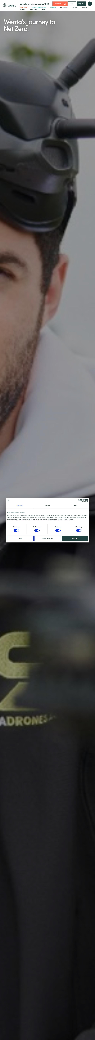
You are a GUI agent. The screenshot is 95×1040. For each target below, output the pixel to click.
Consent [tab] (20, 505)
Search (43, 9)
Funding (22, 9)
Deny (20, 538)
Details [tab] (47, 505)
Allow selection (47, 538)
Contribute (60, 4)
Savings (53, 7)
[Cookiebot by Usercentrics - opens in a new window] (80, 500)
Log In (72, 4)
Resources (33, 9)
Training (84, 7)
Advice (75, 7)
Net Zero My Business (39, 7)
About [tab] (75, 505)
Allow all (74, 538)
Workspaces (64, 7)
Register (81, 4)
